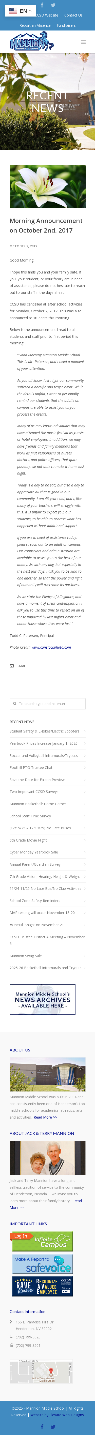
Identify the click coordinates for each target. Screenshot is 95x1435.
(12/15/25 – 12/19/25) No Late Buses (40, 828)
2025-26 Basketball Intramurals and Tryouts (46, 967)
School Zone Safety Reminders (35, 900)
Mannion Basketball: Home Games (38, 803)
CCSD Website (46, 15)
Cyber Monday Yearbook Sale (34, 852)
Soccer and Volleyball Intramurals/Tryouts (44, 755)
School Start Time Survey (30, 816)
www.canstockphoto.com (51, 647)
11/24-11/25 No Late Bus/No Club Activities (45, 888)
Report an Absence (35, 25)
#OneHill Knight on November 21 (37, 924)
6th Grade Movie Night (28, 840)
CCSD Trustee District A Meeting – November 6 (47, 940)
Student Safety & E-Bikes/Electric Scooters (44, 731)
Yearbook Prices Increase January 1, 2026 (44, 743)
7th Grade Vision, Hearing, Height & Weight (45, 876)
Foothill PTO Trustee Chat (31, 767)
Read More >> (45, 1117)
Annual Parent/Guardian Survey (35, 864)
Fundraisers (66, 25)
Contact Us (73, 15)
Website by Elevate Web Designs (57, 1414)
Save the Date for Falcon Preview (37, 779)
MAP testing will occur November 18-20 (42, 912)
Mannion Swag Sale (26, 955)
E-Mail (18, 665)
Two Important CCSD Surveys (34, 791)
